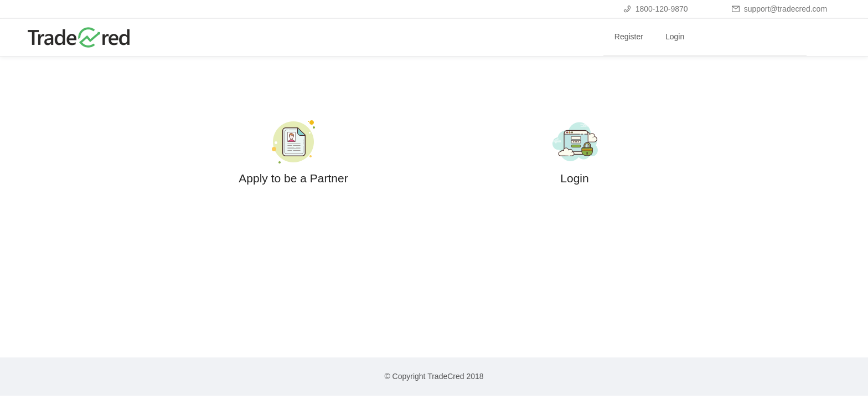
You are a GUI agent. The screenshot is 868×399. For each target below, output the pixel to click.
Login (674, 36)
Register (628, 36)
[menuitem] (628, 37)
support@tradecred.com (779, 8)
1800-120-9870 (655, 8)
